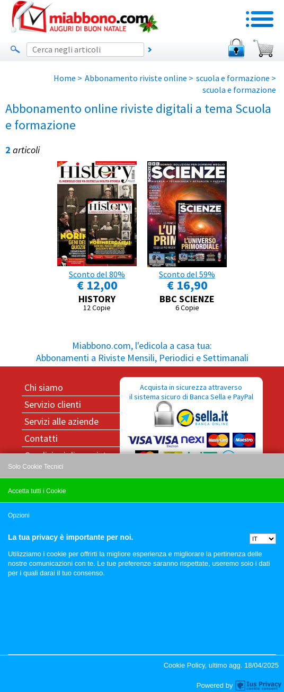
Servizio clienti (52, 404)
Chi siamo (43, 387)
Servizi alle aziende (61, 421)
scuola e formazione (233, 78)
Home (65, 78)
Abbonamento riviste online (136, 78)
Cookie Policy (184, 665)
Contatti (41, 438)
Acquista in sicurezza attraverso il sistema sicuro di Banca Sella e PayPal (191, 433)
